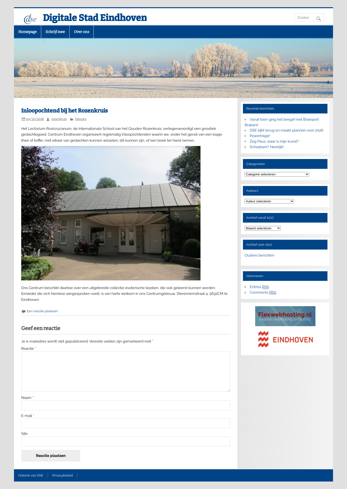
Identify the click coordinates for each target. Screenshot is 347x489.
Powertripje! (260, 136)
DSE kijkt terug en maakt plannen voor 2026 (286, 130)
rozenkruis (59, 119)
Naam (27, 398)
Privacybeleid (62, 475)
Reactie (28, 348)
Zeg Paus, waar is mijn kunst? (274, 141)
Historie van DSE (30, 475)
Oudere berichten (259, 255)
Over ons (81, 32)
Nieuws (80, 119)
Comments (263, 292)
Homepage (27, 32)
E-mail (27, 416)
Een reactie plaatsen (42, 311)
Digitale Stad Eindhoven (95, 17)
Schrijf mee (55, 32)
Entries (259, 287)
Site (24, 434)
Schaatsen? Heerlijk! (267, 147)
